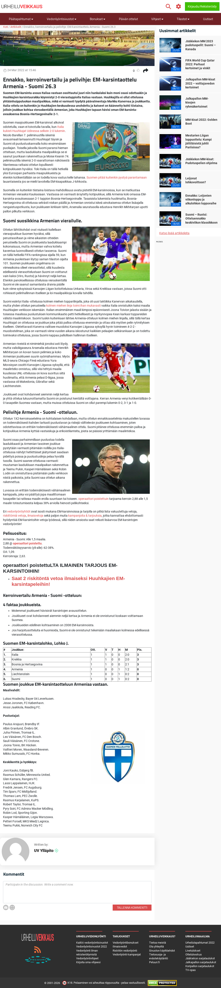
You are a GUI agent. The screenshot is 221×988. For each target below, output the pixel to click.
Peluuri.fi (154, 962)
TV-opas (190, 970)
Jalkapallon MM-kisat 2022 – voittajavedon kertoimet (200, 83)
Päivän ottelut (128, 18)
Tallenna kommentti (132, 907)
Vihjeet (157, 18)
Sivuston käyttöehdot (162, 950)
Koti (5, 26)
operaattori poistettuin (93, 498)
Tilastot (183, 18)
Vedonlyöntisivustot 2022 (91, 946)
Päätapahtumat (21, 18)
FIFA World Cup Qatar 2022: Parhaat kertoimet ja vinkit (200, 64)
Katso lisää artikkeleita (174, 233)
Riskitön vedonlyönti (125, 950)
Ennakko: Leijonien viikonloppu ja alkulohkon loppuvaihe (200, 199)
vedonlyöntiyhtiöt (18, 511)
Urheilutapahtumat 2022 (200, 942)
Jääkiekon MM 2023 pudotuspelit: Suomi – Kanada (200, 45)
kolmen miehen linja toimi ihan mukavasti (73, 305)
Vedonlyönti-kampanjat (127, 954)
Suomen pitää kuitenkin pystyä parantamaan (117, 177)
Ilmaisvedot (120, 946)
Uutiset (208, 18)
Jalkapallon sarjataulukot (200, 962)
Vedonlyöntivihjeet (87, 958)
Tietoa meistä (157, 942)
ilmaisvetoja (35, 515)
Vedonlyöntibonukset (125, 942)
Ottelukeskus (193, 954)
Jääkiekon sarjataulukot (200, 958)
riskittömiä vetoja (14, 515)
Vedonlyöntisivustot (61, 18)
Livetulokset (192, 950)
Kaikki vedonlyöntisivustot (92, 942)
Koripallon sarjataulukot (199, 966)
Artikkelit (15, 26)
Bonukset (97, 18)
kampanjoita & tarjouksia (85, 515)
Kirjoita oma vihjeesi (88, 962)
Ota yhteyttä (156, 946)
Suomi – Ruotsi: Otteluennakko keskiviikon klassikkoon (201, 218)
